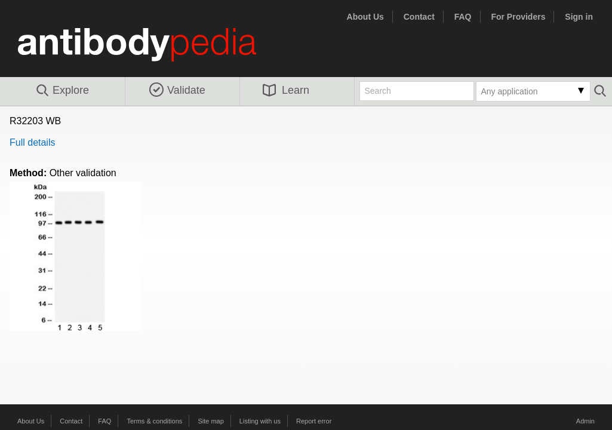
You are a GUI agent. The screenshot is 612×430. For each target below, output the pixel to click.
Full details (32, 142)
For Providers (518, 17)
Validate (177, 90)
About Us (365, 17)
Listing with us (260, 421)
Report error (313, 421)
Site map (210, 421)
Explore (62, 91)
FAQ (463, 17)
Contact (419, 17)
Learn (286, 90)
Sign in (579, 17)
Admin (585, 421)
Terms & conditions (154, 421)
